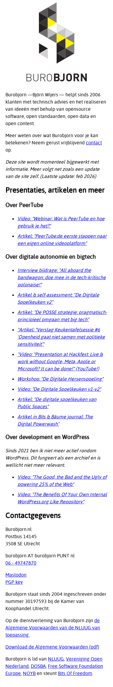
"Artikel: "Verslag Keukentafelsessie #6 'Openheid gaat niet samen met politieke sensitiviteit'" (61, 337)
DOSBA (38, 666)
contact (94, 143)
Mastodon (16, 575)
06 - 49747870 (20, 563)
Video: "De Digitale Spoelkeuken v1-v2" (59, 389)
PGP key (14, 582)
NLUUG (56, 659)
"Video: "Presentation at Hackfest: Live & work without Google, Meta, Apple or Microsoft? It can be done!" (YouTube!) (60, 361)
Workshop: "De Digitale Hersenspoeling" (60, 379)
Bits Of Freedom (75, 673)
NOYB (29, 673)
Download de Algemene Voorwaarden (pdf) (52, 647)
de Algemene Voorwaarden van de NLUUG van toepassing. (52, 627)
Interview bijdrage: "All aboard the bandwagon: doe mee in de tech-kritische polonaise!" (61, 277)
